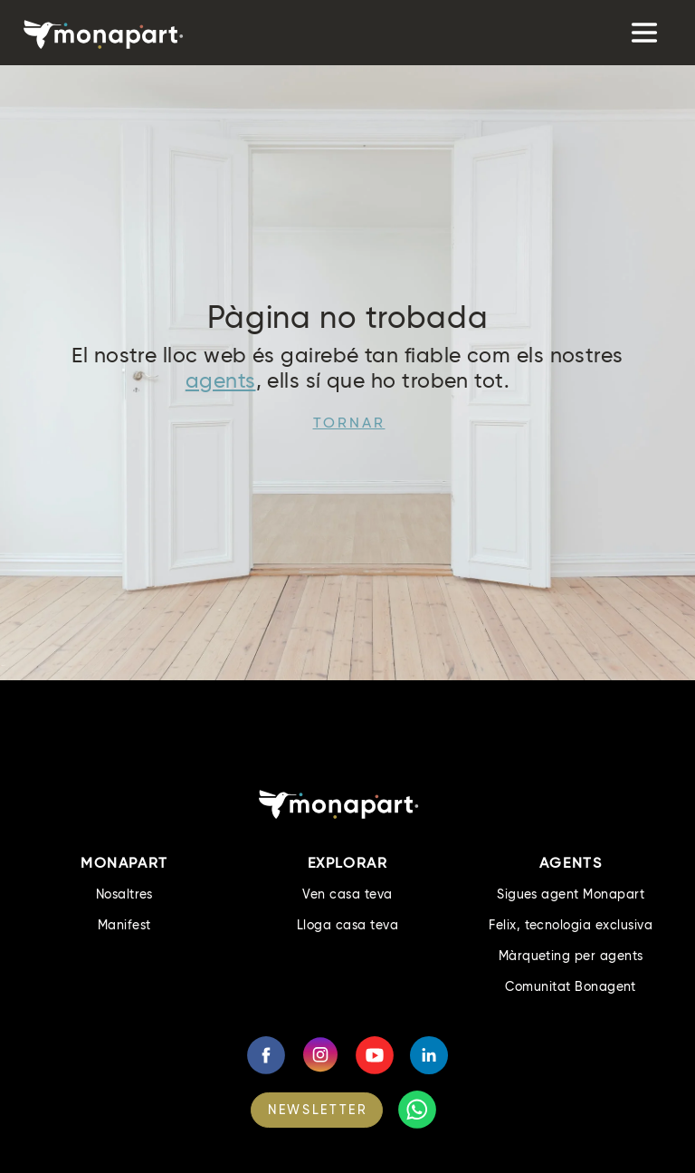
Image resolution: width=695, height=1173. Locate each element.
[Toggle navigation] (642, 33)
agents (221, 380)
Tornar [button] (349, 422)
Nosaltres (124, 894)
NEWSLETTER (317, 1109)
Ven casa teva (347, 894)
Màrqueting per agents (571, 955)
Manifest (124, 925)
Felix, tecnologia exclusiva (570, 925)
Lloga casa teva (347, 925)
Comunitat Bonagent (570, 986)
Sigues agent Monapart (570, 894)
